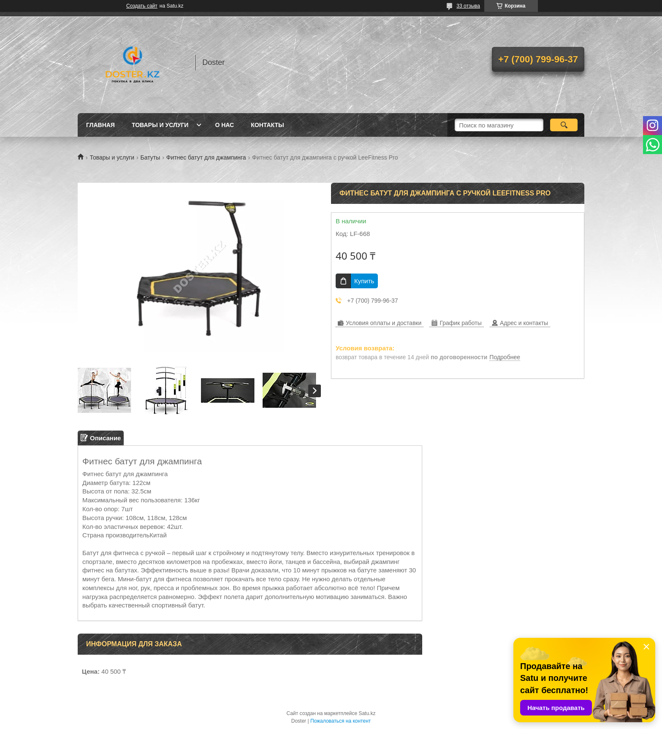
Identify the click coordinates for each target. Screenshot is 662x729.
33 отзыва (468, 6)
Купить (364, 281)
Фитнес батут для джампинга (206, 157)
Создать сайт (141, 6)
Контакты (267, 125)
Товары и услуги (160, 125)
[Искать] (564, 125)
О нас (224, 125)
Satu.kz (366, 713)
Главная (100, 125)
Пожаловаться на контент (340, 721)
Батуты (150, 157)
